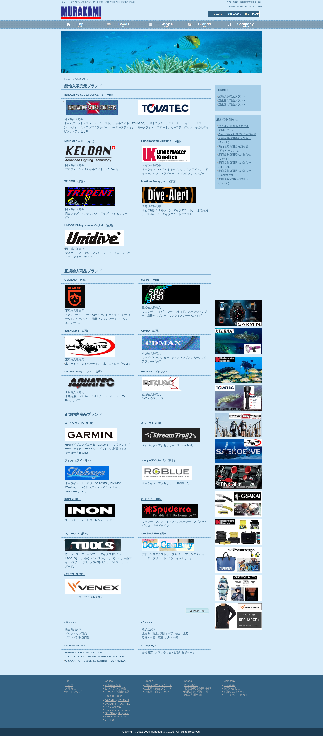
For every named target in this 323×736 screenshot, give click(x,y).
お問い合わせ (234, 14)
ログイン (251, 14)
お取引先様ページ (184, 652)
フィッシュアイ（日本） (78, 460)
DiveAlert (118, 656)
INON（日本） (72, 499)
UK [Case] (84, 660)
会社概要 (242, 25)
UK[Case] (124, 713)
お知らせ (70, 688)
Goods (121, 25)
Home (67, 79)
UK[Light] (110, 703)
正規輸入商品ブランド (232, 100)
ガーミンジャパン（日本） (79, 423)
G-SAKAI (70, 660)
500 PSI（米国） (150, 279)
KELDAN (83, 652)
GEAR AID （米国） (75, 279)
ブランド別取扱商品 (77, 637)
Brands (202, 25)
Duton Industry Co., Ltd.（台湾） (83, 371)
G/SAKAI (110, 713)
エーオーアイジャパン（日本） (158, 460)
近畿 (144, 637)
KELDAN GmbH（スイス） (80, 141)
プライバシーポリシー (237, 694)
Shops (161, 25)
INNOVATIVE (88, 656)
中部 (170, 633)
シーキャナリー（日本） (155, 533)
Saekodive (104, 656)
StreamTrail (100, 660)
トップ (81, 25)
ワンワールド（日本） (77, 533)
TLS (111, 660)
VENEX (121, 660)
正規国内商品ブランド (232, 104)
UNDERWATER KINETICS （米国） (161, 141)
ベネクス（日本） (74, 574)
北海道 (146, 633)
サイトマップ (216, 14)
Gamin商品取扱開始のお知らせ (237, 134)
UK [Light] (97, 652)
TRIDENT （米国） (75, 181)
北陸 (185, 633)
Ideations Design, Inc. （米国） (159, 181)
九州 (167, 637)
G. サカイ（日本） (151, 499)
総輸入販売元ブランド (232, 96)
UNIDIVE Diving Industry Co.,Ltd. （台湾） (89, 225)
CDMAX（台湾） (150, 330)
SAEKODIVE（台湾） (76, 330)
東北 (155, 633)
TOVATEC (71, 656)
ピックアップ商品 (76, 633)
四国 (160, 637)
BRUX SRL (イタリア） (154, 371)
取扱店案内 (148, 629)
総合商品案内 (73, 629)
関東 (162, 633)
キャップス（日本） (152, 423)
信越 (178, 633)
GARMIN (70, 652)
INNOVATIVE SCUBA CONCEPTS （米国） (89, 94)
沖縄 (175, 637)
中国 (152, 637)
